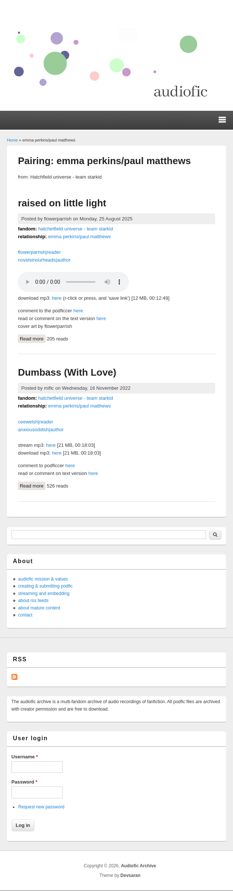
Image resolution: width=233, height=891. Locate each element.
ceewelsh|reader (35, 422)
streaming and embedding (44, 593)
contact (25, 615)
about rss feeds (33, 600)
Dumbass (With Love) (67, 372)
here (56, 298)
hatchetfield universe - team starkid (75, 229)
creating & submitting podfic (45, 586)
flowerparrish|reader (39, 252)
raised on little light (62, 203)
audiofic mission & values (43, 579)
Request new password (41, 806)
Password (24, 782)
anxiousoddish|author (40, 429)
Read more (32, 338)
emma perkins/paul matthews (79, 236)
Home (12, 140)
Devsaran (130, 875)
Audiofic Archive (138, 865)
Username (24, 756)
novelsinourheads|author (44, 260)
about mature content (39, 608)
